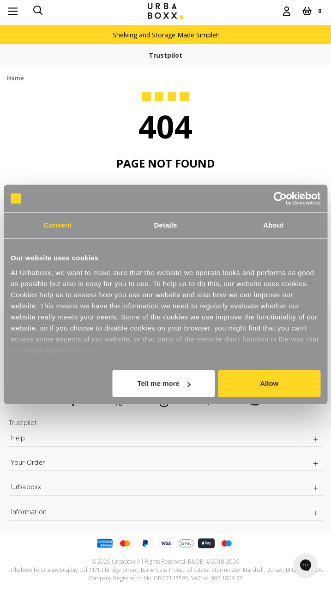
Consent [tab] (57, 225)
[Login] (287, 11)
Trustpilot (165, 55)
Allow (269, 383)
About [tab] (273, 225)
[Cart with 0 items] (311, 11)
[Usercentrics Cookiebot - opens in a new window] (280, 198)
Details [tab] (165, 225)
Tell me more (163, 383)
